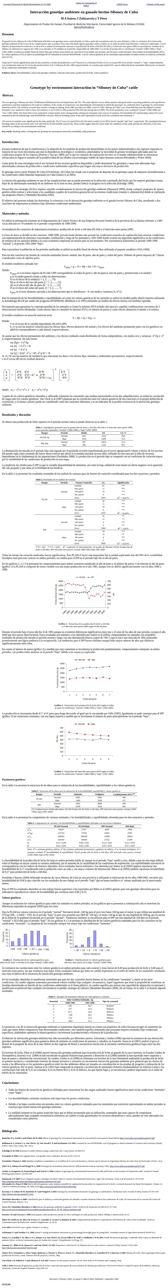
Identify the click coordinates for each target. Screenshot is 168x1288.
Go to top (6, 1284)
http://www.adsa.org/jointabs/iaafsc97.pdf (137, 1138)
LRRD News (122, 4)
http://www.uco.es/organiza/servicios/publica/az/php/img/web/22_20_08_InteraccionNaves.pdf (41, 1209)
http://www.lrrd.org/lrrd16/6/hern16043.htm (58, 1186)
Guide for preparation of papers (86, 4)
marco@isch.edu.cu (84, 27)
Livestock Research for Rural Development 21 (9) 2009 (27, 4)
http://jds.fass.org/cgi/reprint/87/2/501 (18, 1194)
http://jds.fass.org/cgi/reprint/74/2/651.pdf (19, 1248)
